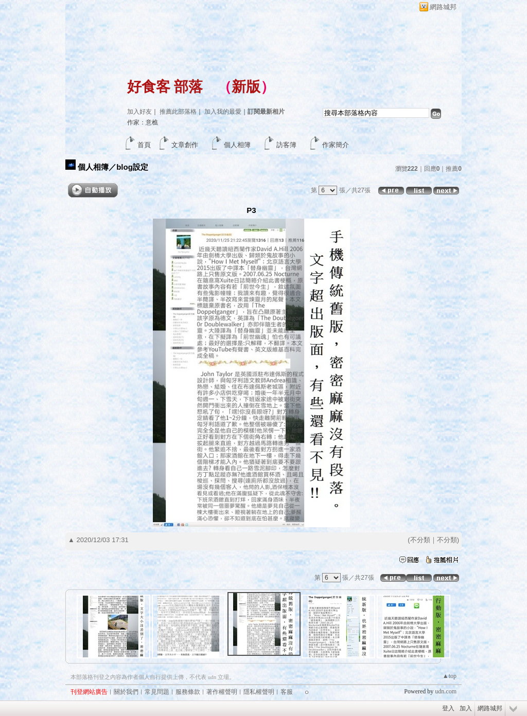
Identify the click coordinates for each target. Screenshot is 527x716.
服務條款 (187, 691)
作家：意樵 (142, 122)
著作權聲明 (221, 691)
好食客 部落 (165, 87)
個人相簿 (237, 145)
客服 (286, 691)
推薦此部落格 (178, 111)
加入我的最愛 (222, 111)
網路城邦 (443, 7)
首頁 (144, 145)
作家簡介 (335, 145)
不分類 (420, 540)
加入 (466, 708)
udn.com (445, 691)
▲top (449, 675)
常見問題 (157, 691)
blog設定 (132, 167)
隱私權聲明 (258, 691)
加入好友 (139, 111)
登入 (448, 708)
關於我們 (126, 691)
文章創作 (184, 145)
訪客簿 (286, 145)
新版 (246, 87)
